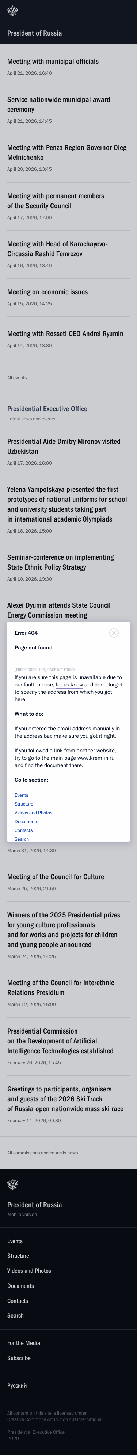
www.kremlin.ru (95, 758)
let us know (69, 684)
